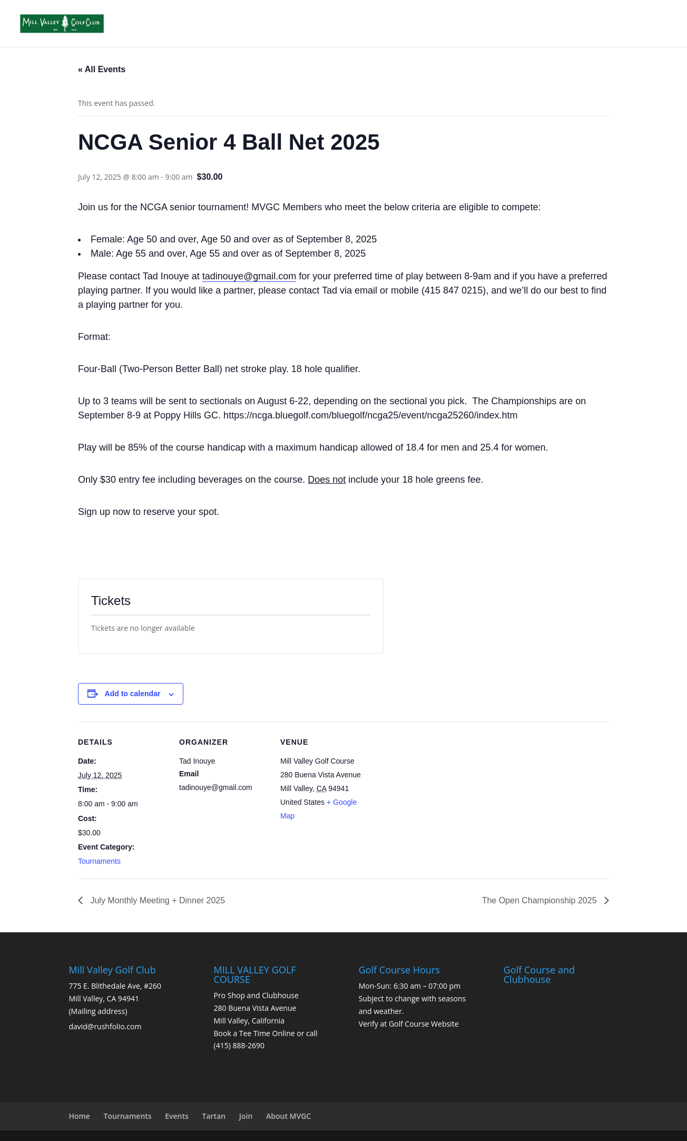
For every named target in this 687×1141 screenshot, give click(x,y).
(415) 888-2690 (239, 1045)
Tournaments (99, 861)
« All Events (101, 69)
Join (246, 1116)
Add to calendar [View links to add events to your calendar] (133, 693)
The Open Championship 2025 (540, 900)
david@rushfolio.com (104, 1026)
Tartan (214, 1116)
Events (177, 1116)
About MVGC (288, 1116)
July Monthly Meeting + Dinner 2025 (156, 900)
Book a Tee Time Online (254, 1033)
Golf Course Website (424, 1024)
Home (79, 1116)
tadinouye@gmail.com (249, 276)
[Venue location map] (437, 794)
